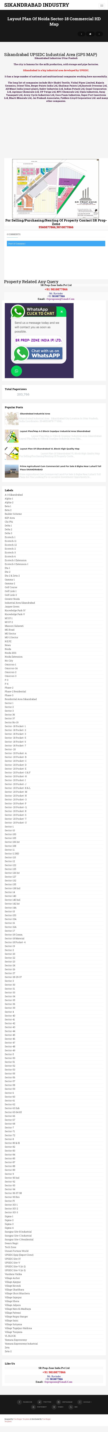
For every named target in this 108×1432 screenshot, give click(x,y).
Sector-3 (9, 980)
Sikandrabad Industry (36, 5)
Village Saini (11, 1320)
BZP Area (10, 517)
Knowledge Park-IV (15, 610)
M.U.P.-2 (9, 622)
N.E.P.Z (8, 641)
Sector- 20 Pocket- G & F (18, 772)
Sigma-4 (9, 1227)
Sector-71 (10, 1131)
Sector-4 (9, 1011)
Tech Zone (10, 1247)
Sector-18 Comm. (14, 934)
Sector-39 (10, 1007)
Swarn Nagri (11, 1243)
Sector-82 (10, 1146)
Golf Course (11, 587)
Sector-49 (10, 1050)
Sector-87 (10, 1162)
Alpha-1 (9, 498)
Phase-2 (9, 687)
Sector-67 (10, 1119)
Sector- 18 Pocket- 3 (15, 733)
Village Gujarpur (13, 1297)
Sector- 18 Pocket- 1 (15, 726)
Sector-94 (10, 1189)
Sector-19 (10, 946)
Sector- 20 (10, 749)
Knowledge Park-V (15, 614)
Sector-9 (9, 1173)
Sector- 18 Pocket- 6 (15, 741)
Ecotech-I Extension (16, 560)
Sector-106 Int (12, 841)
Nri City (9, 660)
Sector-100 (10, 834)
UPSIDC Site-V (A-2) (15, 1266)
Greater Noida (12, 598)
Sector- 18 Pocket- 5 (15, 737)
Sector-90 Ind (12, 1177)
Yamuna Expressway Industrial (21, 1343)
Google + (84, 1402)
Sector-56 (10, 1077)
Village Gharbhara (14, 1289)
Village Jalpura (13, 1305)
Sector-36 (10, 1004)
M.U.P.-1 (9, 618)
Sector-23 (10, 961)
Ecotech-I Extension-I (16, 564)
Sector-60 (10, 1096)
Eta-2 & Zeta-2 (12, 575)
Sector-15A (11, 919)
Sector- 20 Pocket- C (16, 760)
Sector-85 (10, 1158)
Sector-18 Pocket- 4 (15, 942)
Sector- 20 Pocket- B (16, 757)
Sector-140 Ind (12, 899)
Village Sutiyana (13, 1324)
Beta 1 (8, 506)
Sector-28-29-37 (13, 977)
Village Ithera (12, 1301)
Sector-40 (10, 1015)
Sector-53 (10, 1069)
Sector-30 (10, 984)
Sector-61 (10, 1100)
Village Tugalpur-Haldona (18, 1328)
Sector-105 (10, 838)
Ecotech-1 (10, 537)
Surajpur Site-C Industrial (18, 1235)
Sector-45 (10, 1034)
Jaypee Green (12, 606)
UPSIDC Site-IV (13, 1258)
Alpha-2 (9, 502)
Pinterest (39, 1407)
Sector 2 (9, 706)
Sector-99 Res (12, 1197)
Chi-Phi (9, 521)
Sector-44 (10, 1031)
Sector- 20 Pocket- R (16, 811)
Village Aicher (12, 1278)
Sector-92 (10, 1181)
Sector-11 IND (12, 853)
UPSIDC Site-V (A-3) (15, 1270)
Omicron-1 (10, 664)
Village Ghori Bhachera (17, 1293)
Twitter (44, 1402)
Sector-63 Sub (12, 1108)
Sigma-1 (9, 1216)
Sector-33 (10, 992)
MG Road (9, 629)
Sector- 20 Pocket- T (16, 818)
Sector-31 (10, 988)
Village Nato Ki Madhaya (18, 1308)
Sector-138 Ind (12, 888)
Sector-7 (9, 1127)
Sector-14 (10, 892)
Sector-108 (10, 845)
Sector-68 (10, 1123)
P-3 (6, 679)
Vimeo (57, 1407)
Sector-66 (10, 1116)
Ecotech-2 (10, 548)
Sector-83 (10, 1150)
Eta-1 (7, 568)
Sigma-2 (9, 1220)
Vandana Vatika (13, 1274)
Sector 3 (9, 710)
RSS (72, 1407)
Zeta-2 (8, 1351)
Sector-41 (10, 1019)
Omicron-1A (11, 668)
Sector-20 (10, 953)
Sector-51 (10, 1061)
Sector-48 (10, 1046)
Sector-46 (10, 1038)
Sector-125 (10, 869)
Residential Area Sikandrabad (21, 699)
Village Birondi (13, 1285)
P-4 (6, 683)
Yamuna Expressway (16, 1339)
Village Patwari (13, 1312)
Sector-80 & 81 (12, 1142)
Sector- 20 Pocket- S (15, 814)
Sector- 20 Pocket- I (15, 780)
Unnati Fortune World (16, 1251)
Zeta (7, 1347)
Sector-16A (11, 926)
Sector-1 (9, 826)
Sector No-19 (11, 722)
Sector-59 (10, 1088)
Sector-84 (10, 1154)
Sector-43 (10, 1027)
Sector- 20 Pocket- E (15, 768)
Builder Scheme (13, 513)
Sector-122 (10, 865)
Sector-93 (10, 1185)
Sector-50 (10, 1058)
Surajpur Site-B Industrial (18, 1231)
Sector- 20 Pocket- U (16, 822)
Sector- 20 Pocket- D (16, 764)
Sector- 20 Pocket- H (16, 776)
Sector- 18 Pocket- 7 (15, 745)
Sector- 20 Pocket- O (16, 799)
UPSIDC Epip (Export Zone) (19, 1254)
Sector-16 (10, 922)
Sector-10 (10, 830)
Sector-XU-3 (11, 1212)
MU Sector (10, 633)
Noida (8, 649)
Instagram (64, 1402)
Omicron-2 (10, 672)
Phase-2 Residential (15, 691)
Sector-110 (10, 857)
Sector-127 (10, 876)
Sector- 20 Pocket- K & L (18, 788)
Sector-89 (10, 1169)
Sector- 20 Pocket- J (15, 784)
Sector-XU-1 (11, 1204)
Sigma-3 (9, 1224)
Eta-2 (7, 571)
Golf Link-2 (11, 594)
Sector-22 (10, 957)
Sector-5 (9, 1054)
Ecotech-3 (10, 552)
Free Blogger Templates (21, 1419)
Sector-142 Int (12, 903)
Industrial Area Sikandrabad (20, 602)
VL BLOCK (10, 1335)
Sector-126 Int (12, 872)
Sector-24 (10, 965)
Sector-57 (10, 1081)
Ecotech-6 (10, 556)
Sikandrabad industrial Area (35, 413)
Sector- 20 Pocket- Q (16, 807)
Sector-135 (10, 884)
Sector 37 (10, 718)
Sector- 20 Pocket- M (16, 791)
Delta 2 (8, 529)
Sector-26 (10, 969)
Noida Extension (14, 656)
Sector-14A (11, 907)
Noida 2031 (10, 652)
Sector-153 (10, 915)
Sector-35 (10, 1000)
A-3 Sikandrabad (14, 494)
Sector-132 (10, 880)
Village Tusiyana (13, 1332)
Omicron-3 (10, 676)
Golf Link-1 (11, 591)
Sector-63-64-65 (13, 1112)
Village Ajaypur (13, 1281)
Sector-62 (10, 1104)
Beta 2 (8, 510)
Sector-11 (10, 849)
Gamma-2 (10, 583)
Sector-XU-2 (11, 1208)
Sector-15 (10, 911)
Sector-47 (10, 1042)
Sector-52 (10, 1065)
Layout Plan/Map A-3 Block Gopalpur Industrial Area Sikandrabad (55, 431)
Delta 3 (8, 533)
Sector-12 (10, 861)
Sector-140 (10, 896)
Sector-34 (10, 996)
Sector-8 (9, 1139)
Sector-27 (10, 973)
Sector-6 (9, 1092)
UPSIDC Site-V (12, 1262)
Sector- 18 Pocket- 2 (15, 730)
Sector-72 (10, 1135)
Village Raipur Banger (16, 1316)
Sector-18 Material (14, 938)
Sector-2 (9, 950)
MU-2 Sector (11, 637)
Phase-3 (9, 695)
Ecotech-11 (10, 541)
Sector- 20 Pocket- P (15, 803)
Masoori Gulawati (14, 625)
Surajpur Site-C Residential (19, 1239)
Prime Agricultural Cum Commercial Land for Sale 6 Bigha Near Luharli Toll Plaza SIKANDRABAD (60, 468)
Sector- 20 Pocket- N (16, 795)
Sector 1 (9, 703)
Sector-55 (10, 1073)
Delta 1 (8, 525)
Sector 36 (10, 714)
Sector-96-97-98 (13, 1193)
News (8, 645)
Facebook (24, 1402)
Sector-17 (10, 930)
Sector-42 (10, 1023)
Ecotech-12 (11, 544)
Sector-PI (10, 1200)
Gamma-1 (10, 579)
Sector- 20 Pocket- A (16, 753)
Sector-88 (10, 1166)
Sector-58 (10, 1085)
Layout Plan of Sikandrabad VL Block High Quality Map (49, 448)
